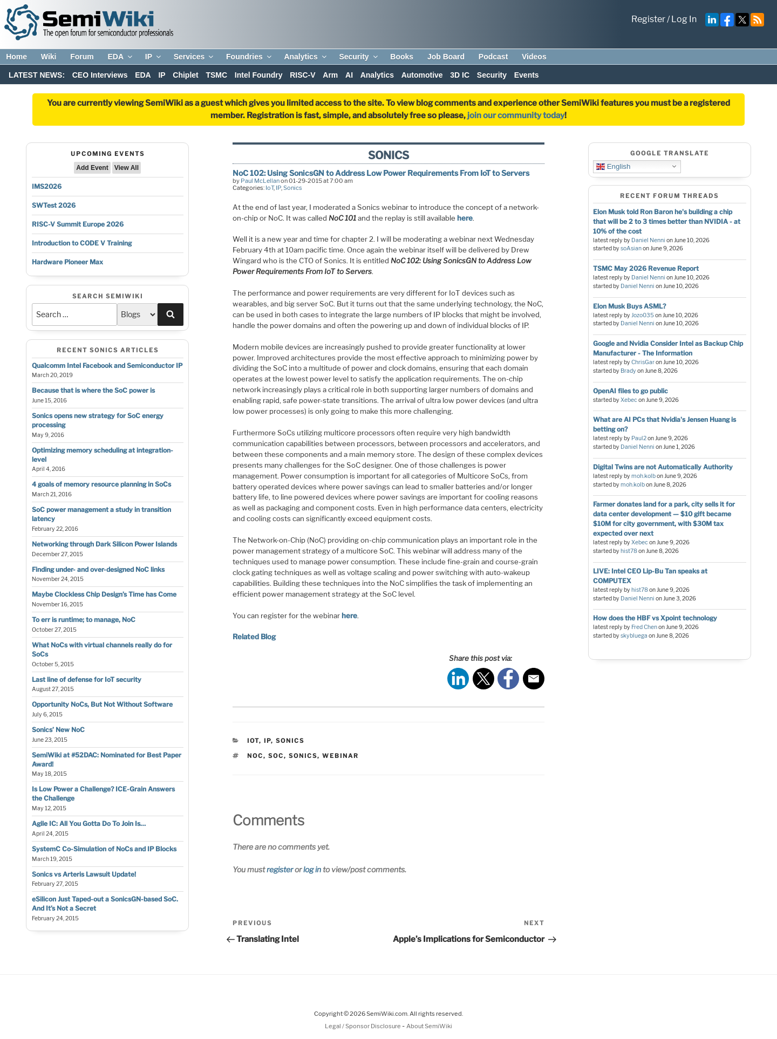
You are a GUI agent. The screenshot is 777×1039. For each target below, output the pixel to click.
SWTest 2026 (54, 205)
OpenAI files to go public (630, 391)
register (280, 869)
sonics (303, 756)
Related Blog (254, 636)
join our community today (515, 115)
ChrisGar (643, 362)
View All (126, 168)
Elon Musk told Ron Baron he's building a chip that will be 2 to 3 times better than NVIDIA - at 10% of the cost (666, 221)
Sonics (292, 188)
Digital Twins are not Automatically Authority (663, 467)
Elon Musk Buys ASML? (629, 306)
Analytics (306, 56)
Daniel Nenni (648, 240)
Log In (684, 19)
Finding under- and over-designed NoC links (98, 569)
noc (255, 756)
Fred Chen (644, 627)
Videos (534, 56)
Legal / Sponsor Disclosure (363, 1026)
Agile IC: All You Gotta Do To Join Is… (89, 823)
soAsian (631, 248)
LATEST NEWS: (37, 75)
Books (401, 56)
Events (526, 75)
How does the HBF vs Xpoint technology (655, 618)
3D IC (459, 75)
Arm (330, 75)
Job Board (446, 56)
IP (153, 56)
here (465, 218)
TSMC (216, 75)
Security (359, 56)
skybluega (634, 635)
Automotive (422, 75)
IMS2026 (47, 186)
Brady (628, 370)
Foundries (249, 56)
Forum (82, 56)
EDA (120, 56)
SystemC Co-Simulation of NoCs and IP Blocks (104, 849)
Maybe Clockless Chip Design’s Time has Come (104, 594)
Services (194, 56)
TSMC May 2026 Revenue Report (646, 268)
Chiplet (185, 75)
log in (312, 869)
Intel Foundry (259, 75)
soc (276, 756)
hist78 (629, 551)
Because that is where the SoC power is (93, 390)
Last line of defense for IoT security (86, 679)
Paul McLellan (260, 180)
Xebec (629, 400)
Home (16, 56)
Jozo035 (642, 315)
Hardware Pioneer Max (67, 262)
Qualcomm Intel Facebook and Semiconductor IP (107, 365)
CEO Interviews (100, 75)
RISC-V (302, 75)
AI (349, 75)
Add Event (92, 168)
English (613, 166)
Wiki (49, 56)
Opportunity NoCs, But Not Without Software (102, 704)
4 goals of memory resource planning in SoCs (101, 484)
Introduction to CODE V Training (82, 243)
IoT (269, 188)
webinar (340, 756)
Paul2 (638, 438)
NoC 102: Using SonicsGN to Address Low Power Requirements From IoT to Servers (381, 172)
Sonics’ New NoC (58, 730)
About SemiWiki (429, 1026)
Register (648, 19)
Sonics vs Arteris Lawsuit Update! (84, 874)
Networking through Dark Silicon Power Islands (104, 544)
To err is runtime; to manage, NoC (83, 620)
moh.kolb (643, 476)
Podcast (493, 56)
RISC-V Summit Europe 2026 (78, 224)
